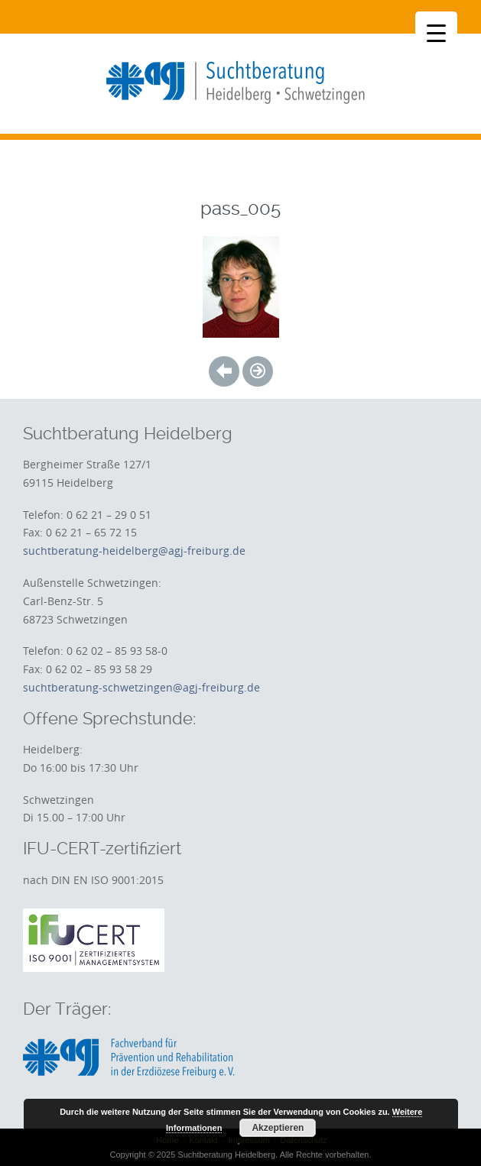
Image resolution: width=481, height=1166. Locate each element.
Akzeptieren (278, 1127)
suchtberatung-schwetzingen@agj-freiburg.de (141, 687)
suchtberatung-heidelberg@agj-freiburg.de (134, 550)
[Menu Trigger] (436, 32)
